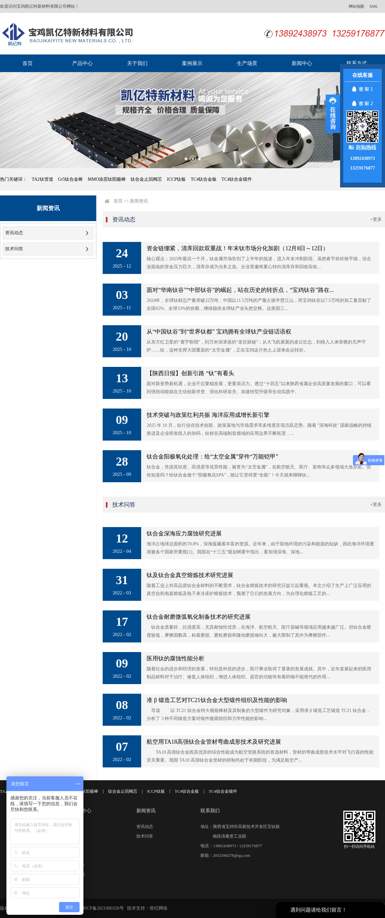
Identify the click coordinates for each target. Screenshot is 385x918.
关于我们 (137, 63)
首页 (27, 63)
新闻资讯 (139, 201)
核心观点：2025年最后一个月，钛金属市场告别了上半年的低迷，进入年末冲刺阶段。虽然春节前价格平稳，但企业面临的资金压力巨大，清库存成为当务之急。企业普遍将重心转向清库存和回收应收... (259, 262)
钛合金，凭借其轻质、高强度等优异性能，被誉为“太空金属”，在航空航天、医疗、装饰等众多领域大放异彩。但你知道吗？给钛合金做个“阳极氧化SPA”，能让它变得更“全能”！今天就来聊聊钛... (259, 471)
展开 (333, 114)
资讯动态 (14, 232)
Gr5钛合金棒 (70, 179)
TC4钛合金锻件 (236, 179)
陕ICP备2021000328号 (102, 908)
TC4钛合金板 (204, 179)
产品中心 (82, 63)
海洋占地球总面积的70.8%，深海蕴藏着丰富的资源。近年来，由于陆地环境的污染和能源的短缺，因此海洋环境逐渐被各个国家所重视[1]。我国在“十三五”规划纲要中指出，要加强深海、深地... (260, 548)
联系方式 (356, 63)
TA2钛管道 (42, 179)
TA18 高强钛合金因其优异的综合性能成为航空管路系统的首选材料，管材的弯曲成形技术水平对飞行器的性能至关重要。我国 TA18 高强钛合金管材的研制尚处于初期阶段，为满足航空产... (260, 756)
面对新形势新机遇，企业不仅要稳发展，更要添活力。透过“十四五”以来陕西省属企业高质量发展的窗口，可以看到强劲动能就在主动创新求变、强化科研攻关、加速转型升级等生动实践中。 (259, 387)
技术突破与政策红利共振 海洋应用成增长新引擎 (208, 415)
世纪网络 (158, 908)
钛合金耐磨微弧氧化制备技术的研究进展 (199, 617)
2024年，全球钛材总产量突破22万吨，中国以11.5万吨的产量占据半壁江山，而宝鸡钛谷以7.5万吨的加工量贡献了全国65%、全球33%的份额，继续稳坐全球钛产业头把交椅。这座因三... (259, 304)
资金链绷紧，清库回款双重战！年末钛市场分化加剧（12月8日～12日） (238, 248)
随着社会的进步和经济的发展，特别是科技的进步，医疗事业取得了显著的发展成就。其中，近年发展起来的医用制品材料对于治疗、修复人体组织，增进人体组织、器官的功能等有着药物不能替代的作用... (259, 672)
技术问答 (14, 248)
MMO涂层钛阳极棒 (107, 179)
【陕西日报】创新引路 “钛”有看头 (190, 373)
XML (373, 6)
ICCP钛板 (176, 179)
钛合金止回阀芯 (146, 179)
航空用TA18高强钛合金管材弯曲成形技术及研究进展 (214, 742)
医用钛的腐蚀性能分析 (175, 658)
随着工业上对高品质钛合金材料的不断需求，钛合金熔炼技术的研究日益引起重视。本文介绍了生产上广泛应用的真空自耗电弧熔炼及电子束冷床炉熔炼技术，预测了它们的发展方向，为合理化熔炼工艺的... (259, 589)
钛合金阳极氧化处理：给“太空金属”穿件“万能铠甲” (212, 456)
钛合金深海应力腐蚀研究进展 (184, 533)
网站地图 (356, 6)
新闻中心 (302, 63)
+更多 (376, 219)
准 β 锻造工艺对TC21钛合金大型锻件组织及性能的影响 (217, 700)
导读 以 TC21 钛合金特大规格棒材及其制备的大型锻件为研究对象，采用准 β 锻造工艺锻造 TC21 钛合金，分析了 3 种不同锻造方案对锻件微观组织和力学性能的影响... (258, 714)
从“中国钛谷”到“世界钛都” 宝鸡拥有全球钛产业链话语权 (219, 331)
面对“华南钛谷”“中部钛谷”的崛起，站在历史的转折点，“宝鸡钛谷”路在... (240, 290)
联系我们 (210, 810)
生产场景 (247, 63)
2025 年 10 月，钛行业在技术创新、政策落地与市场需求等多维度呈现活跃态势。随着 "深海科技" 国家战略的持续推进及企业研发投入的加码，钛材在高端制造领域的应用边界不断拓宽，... (259, 429)
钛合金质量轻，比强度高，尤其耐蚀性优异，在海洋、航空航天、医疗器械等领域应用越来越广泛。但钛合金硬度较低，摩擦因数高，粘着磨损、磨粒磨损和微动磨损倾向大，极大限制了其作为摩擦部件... (259, 631)
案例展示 (192, 63)
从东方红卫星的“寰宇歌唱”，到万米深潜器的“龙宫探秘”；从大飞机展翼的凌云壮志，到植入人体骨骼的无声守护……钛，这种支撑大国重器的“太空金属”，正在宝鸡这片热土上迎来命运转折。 (256, 346)
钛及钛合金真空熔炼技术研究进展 (190, 575)
